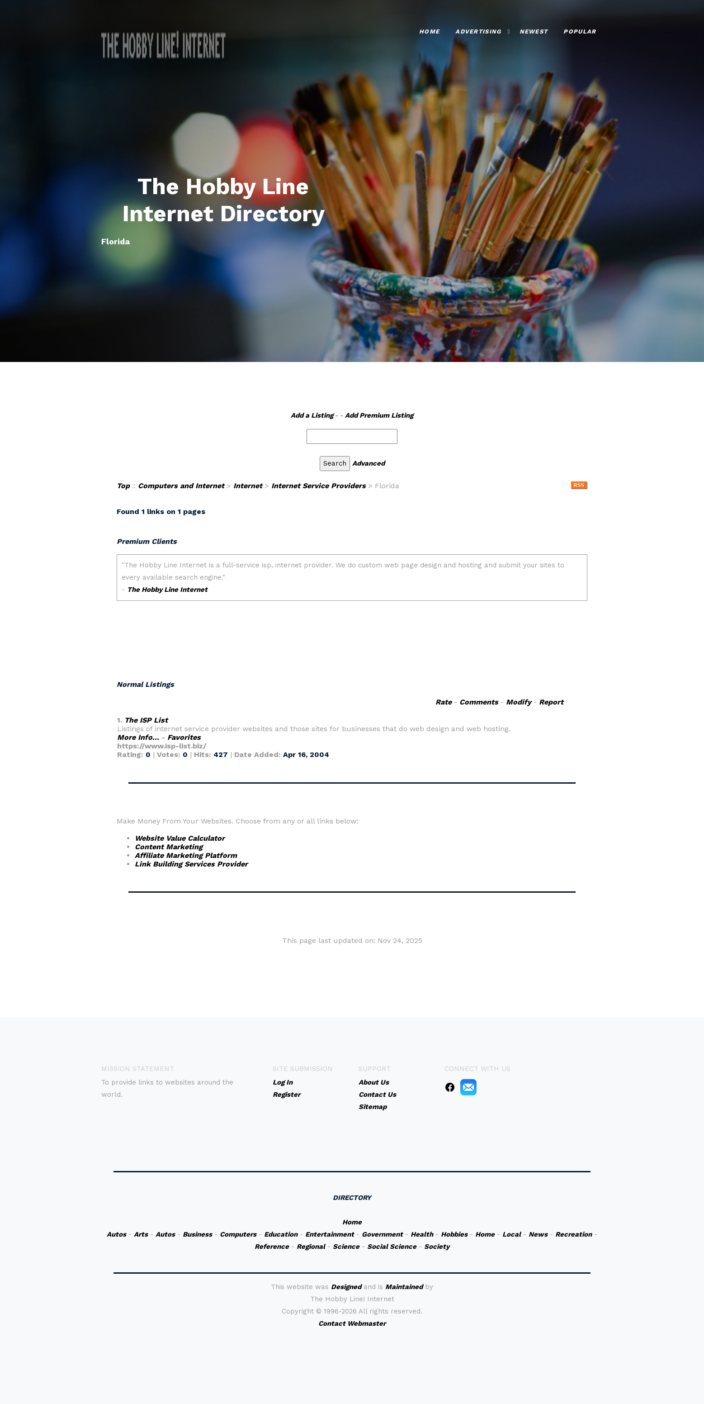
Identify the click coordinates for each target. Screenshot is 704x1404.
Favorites (184, 737)
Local (511, 1234)
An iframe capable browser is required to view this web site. (352, 610)
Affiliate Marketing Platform (186, 855)
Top (123, 485)
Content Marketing (169, 846)
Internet (247, 485)
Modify (518, 702)
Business (197, 1234)
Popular (579, 31)
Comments (478, 702)
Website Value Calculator (180, 838)
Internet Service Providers (318, 485)
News (538, 1234)
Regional (311, 1246)
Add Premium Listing (379, 415)
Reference (272, 1246)
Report (551, 702)
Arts (141, 1234)
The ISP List (146, 720)
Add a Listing (312, 415)
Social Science (391, 1246)
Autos (116, 1234)
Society (436, 1246)
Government (382, 1234)
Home (429, 31)
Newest (534, 31)
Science (346, 1246)
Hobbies (454, 1234)
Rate (443, 702)
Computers (238, 1234)
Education (281, 1234)
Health (422, 1234)
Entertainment (329, 1234)
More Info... (138, 737)
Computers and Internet (181, 485)
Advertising (478, 31)
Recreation (573, 1234)
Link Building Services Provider (191, 864)
